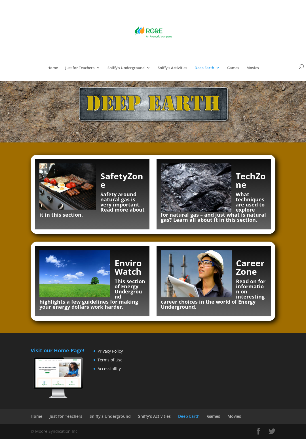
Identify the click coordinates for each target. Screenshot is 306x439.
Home (52, 68)
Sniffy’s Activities (172, 68)
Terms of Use (110, 360)
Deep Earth (204, 68)
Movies (252, 68)
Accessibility (109, 368)
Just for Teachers (79, 68)
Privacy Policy (110, 351)
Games (233, 68)
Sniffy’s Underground (126, 68)
